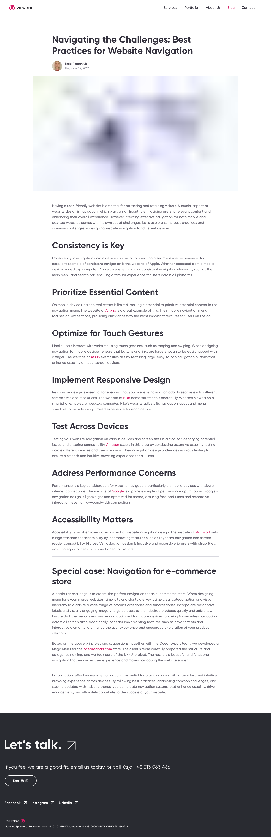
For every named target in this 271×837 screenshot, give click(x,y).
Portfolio (191, 7)
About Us (213, 7)
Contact (248, 7)
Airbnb (111, 310)
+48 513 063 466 (152, 767)
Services (170, 7)
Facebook (16, 803)
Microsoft (203, 532)
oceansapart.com (98, 649)
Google (118, 491)
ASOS (96, 357)
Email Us (16, 780)
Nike (127, 398)
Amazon (113, 444)
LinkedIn (68, 803)
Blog (231, 7)
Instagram (43, 803)
